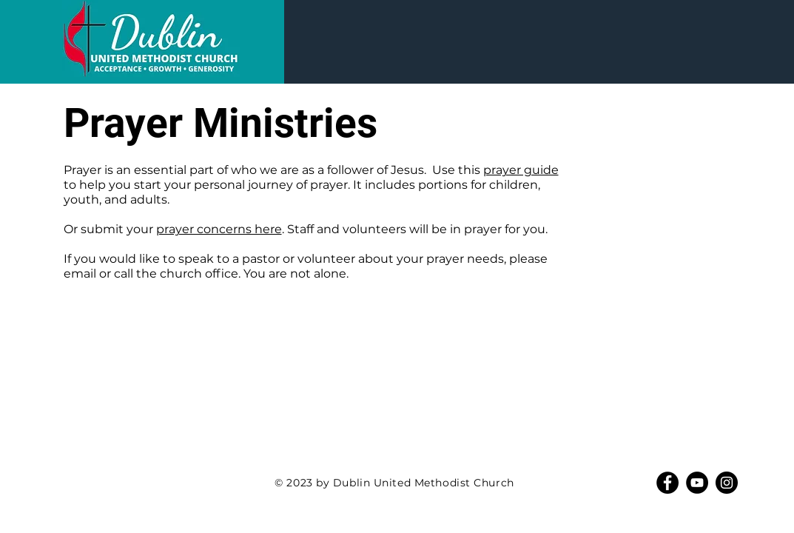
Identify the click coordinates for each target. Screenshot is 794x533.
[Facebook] (667, 483)
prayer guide (521, 170)
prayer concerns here (219, 229)
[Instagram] (727, 483)
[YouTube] (697, 483)
